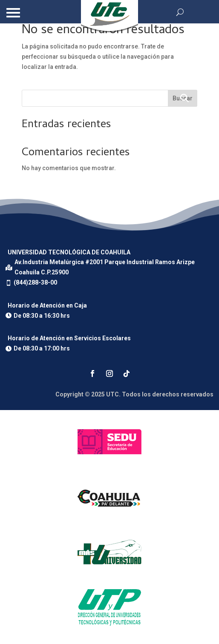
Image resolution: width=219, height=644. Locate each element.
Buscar (183, 98)
